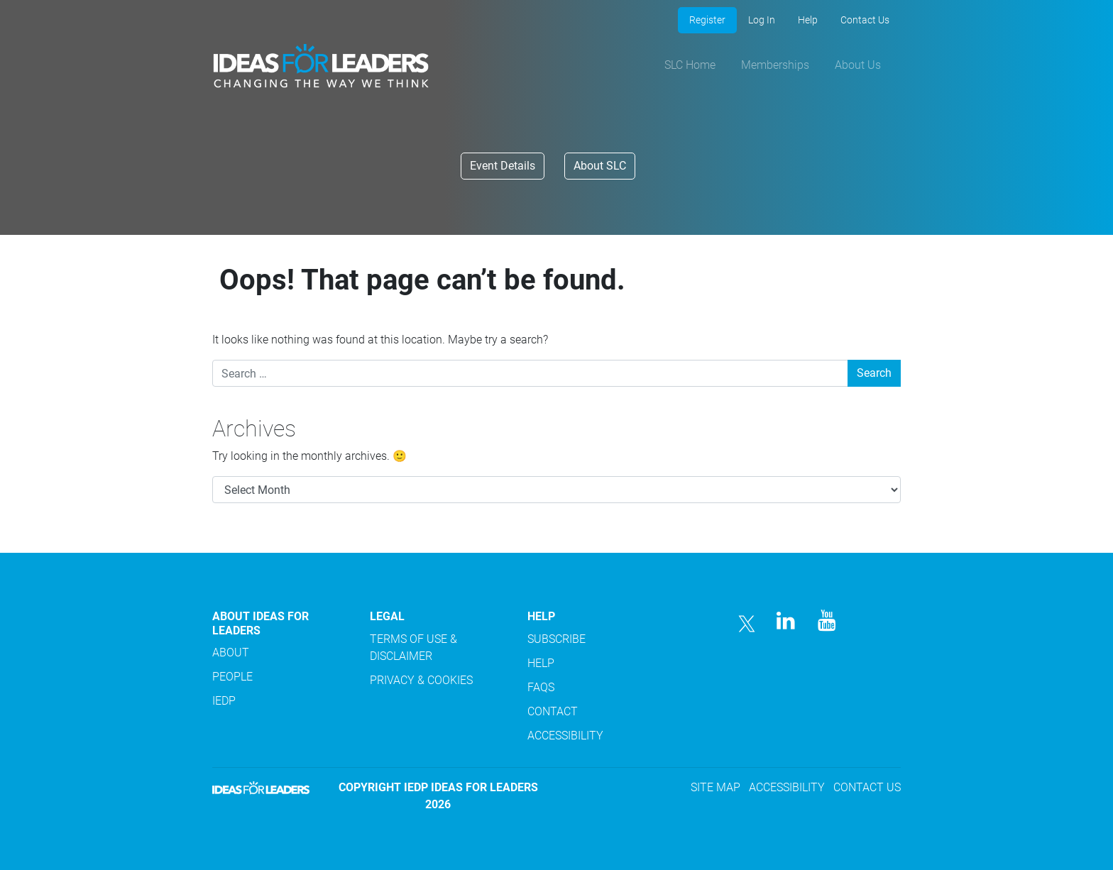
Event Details (502, 165)
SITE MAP (715, 787)
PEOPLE (232, 676)
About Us (858, 65)
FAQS (540, 687)
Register (707, 20)
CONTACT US (867, 787)
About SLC (600, 165)
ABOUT (230, 652)
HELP (540, 663)
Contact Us (864, 20)
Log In (761, 20)
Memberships (775, 65)
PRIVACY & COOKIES (421, 680)
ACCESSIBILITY (565, 735)
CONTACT (552, 711)
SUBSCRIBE (556, 639)
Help (808, 20)
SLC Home (690, 65)
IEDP (224, 700)
